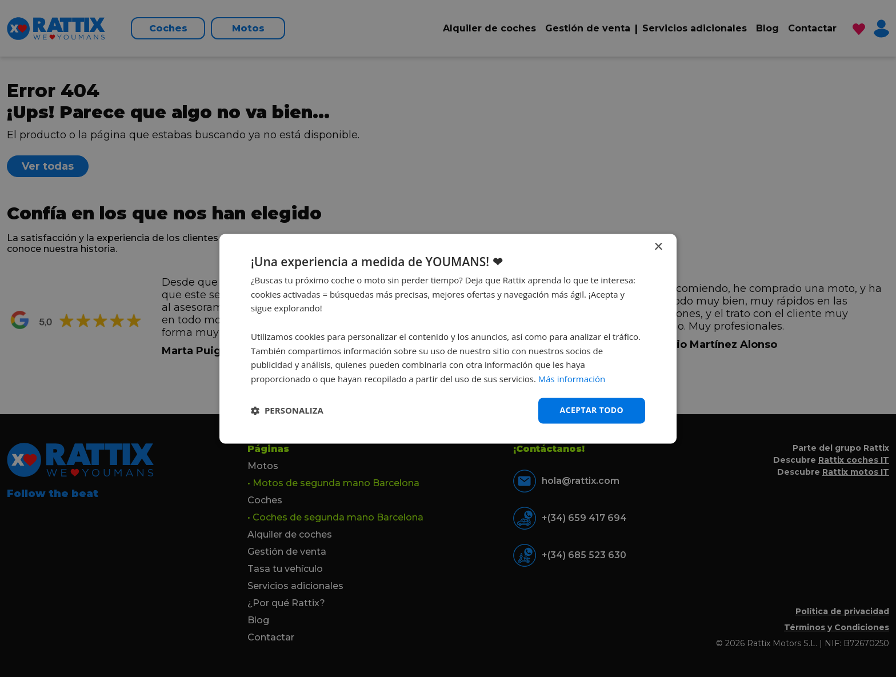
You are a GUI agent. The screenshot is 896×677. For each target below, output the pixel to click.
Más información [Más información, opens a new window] (571, 379)
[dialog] (448, 338)
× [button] (658, 247)
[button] (287, 411)
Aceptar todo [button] (591, 409)
